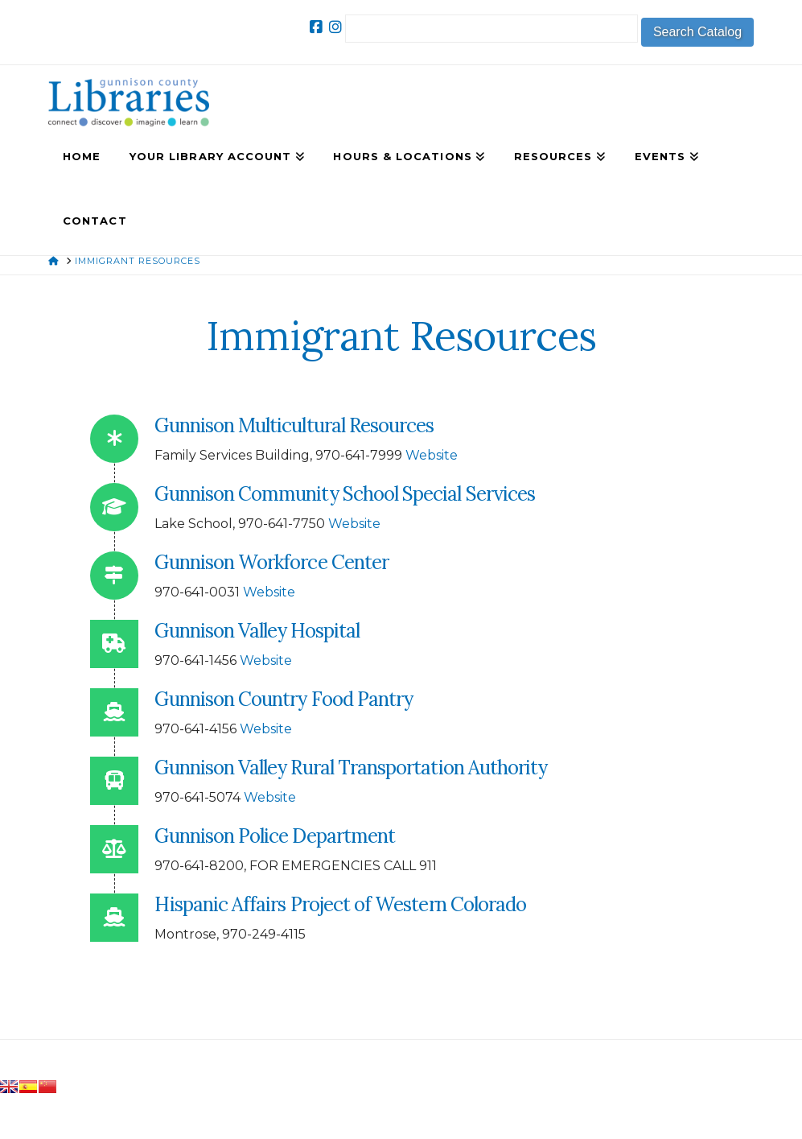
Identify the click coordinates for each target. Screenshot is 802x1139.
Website (431, 455)
